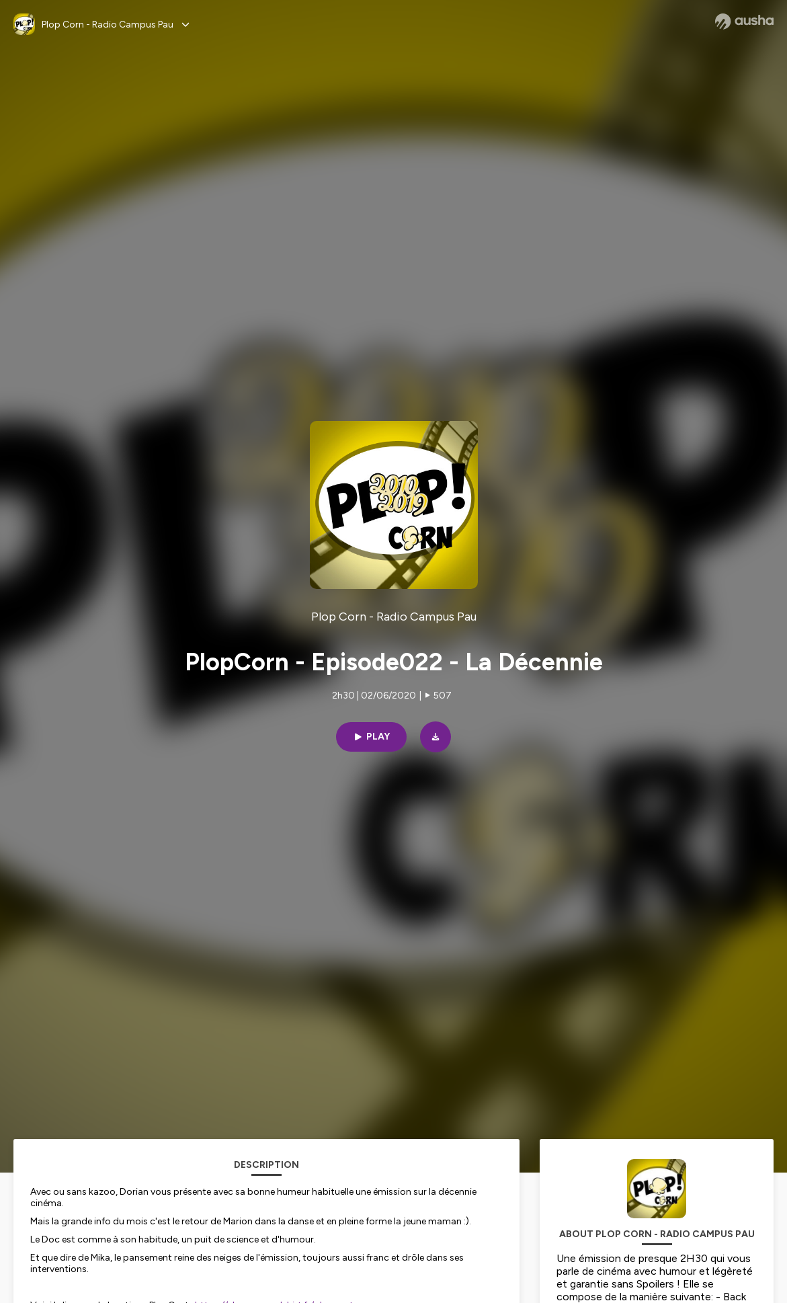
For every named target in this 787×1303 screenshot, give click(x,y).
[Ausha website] (744, 21)
